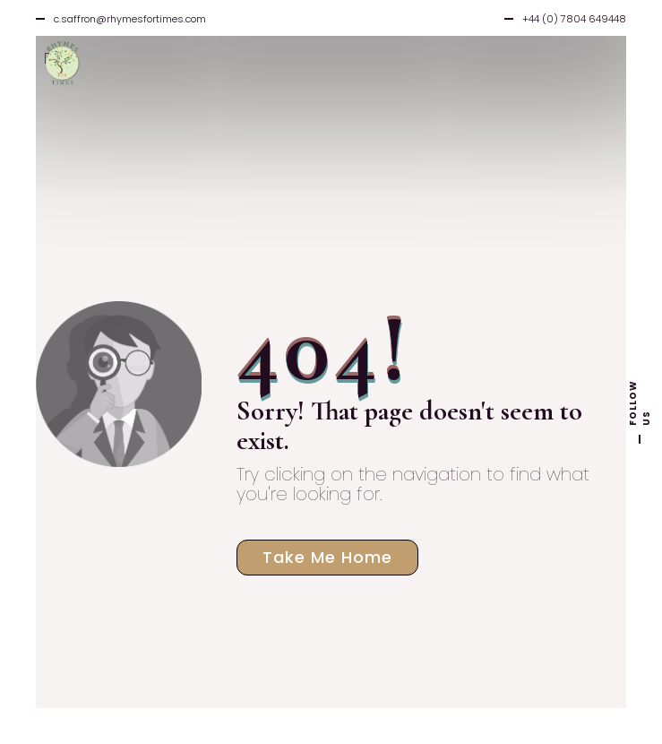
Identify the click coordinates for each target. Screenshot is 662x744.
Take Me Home (327, 557)
